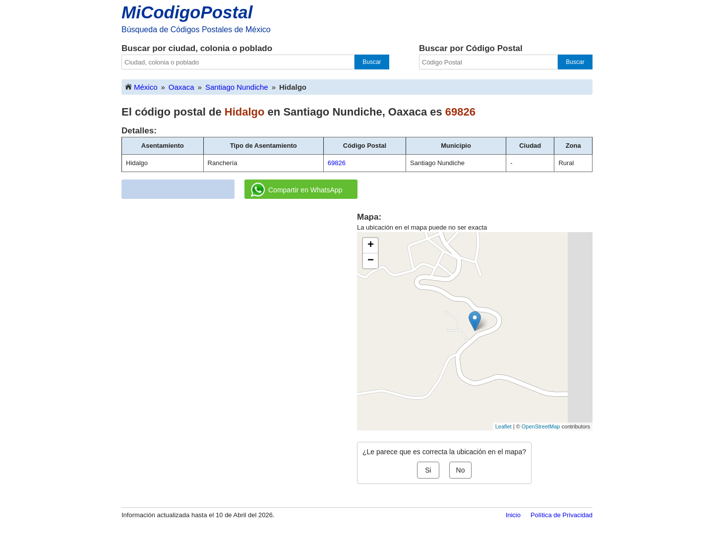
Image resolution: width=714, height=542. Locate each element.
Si (428, 470)
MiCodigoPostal (186, 12)
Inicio (513, 515)
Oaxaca (181, 87)
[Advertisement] (239, 280)
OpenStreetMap (541, 426)
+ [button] (370, 245)
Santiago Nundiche (236, 87)
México (141, 86)
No (460, 470)
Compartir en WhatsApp (296, 190)
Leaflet (503, 426)
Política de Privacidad (562, 515)
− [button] (370, 260)
